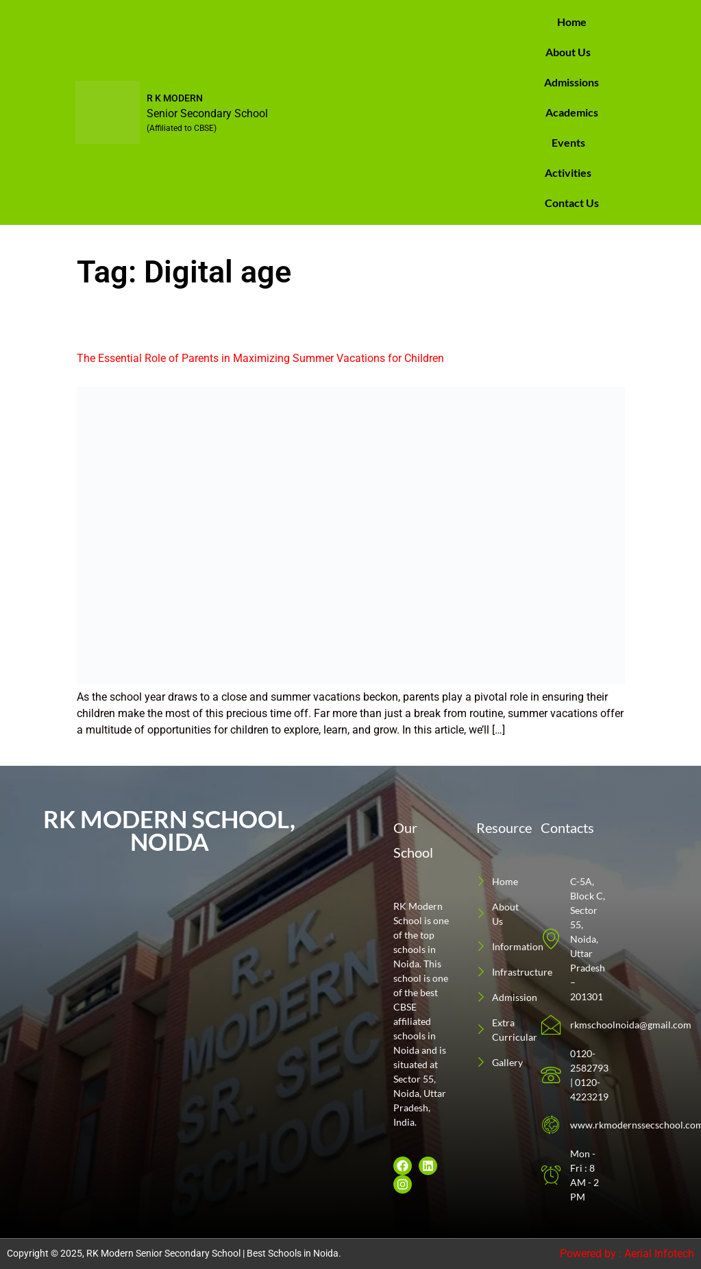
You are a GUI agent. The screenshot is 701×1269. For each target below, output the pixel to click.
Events (568, 142)
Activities (568, 172)
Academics (571, 112)
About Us (568, 51)
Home (572, 21)
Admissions (571, 81)
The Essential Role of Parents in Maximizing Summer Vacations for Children (260, 358)
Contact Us (572, 202)
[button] (571, 52)
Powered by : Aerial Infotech (627, 1253)
